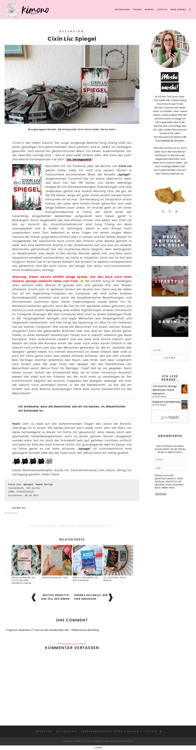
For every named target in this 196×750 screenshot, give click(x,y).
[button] (72, 84)
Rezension (72, 31)
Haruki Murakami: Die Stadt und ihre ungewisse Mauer (23, 580)
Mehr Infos (168, 487)
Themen (137, 9)
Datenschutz (67, 731)
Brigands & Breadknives (167, 402)
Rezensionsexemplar (91, 526)
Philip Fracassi (161, 396)
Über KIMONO (178, 9)
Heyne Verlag (67, 526)
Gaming (149, 9)
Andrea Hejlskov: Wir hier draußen (91, 597)
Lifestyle (162, 9)
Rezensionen (122, 9)
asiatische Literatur (43, 526)
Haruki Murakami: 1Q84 (55, 577)
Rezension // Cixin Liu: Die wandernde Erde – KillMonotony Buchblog (58, 630)
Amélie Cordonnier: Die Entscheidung (85, 579)
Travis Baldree (160, 405)
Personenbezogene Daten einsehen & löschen (119, 731)
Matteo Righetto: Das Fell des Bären (55, 597)
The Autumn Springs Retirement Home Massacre (165, 389)
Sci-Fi (110, 526)
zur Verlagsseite (79, 159)
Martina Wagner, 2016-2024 (119, 741)
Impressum (43, 731)
